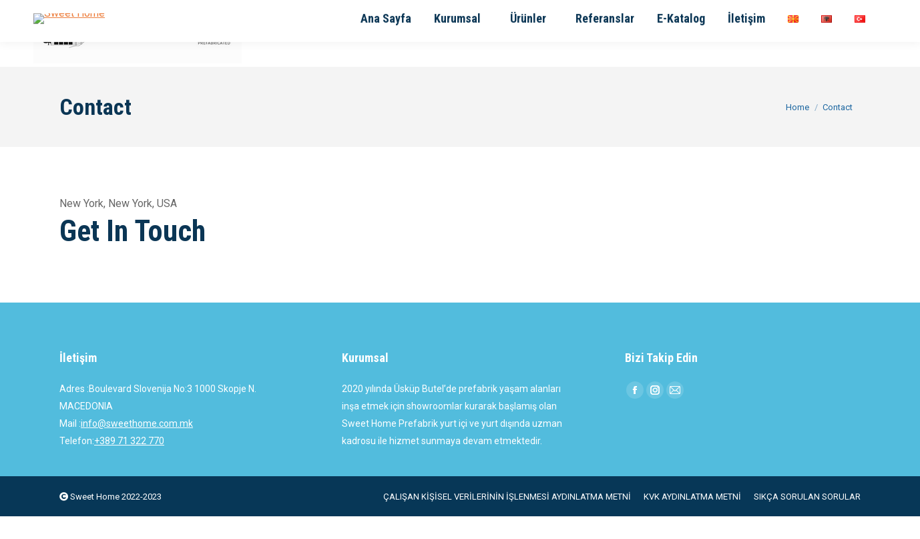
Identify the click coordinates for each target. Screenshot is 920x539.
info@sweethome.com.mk (137, 446)
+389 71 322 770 (129, 463)
